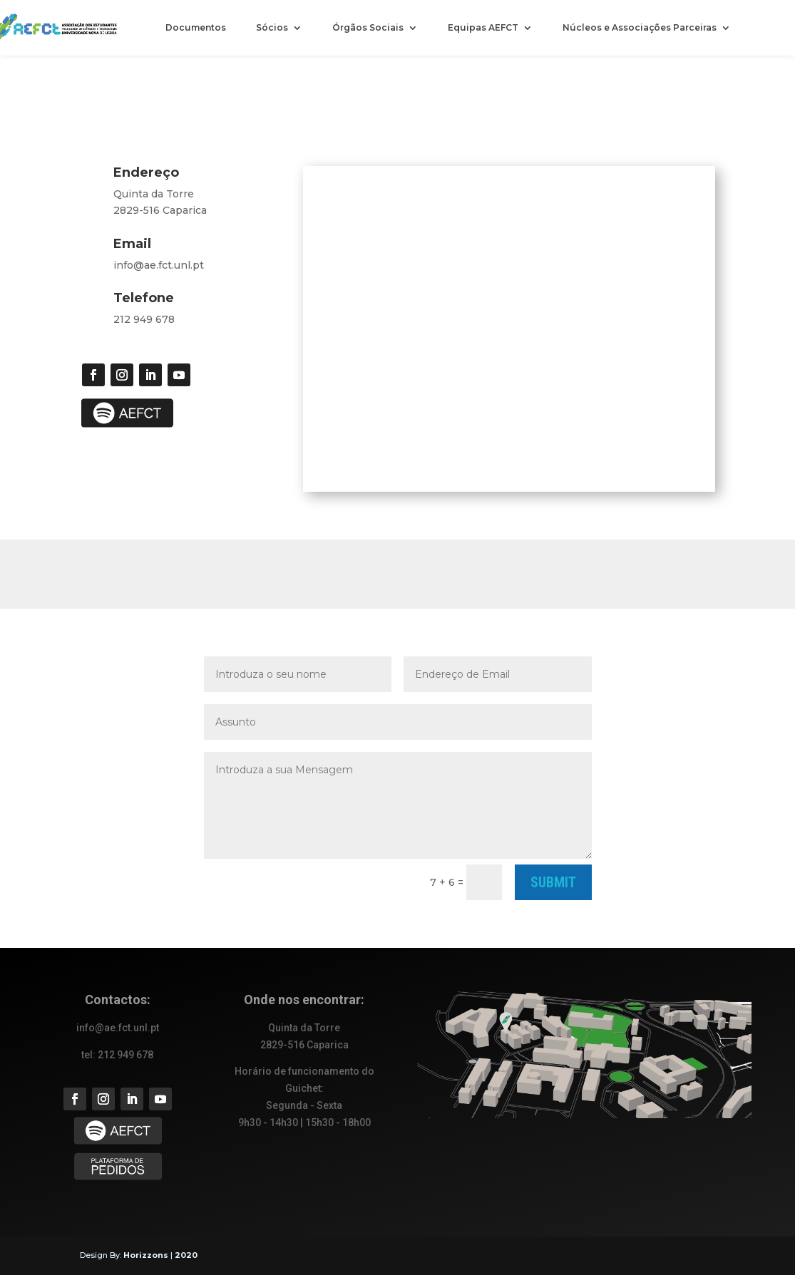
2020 (186, 1255)
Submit (553, 882)
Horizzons (145, 1255)
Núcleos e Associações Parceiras (640, 28)
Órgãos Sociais (368, 28)
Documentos (195, 28)
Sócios (272, 28)
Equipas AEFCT (483, 28)
